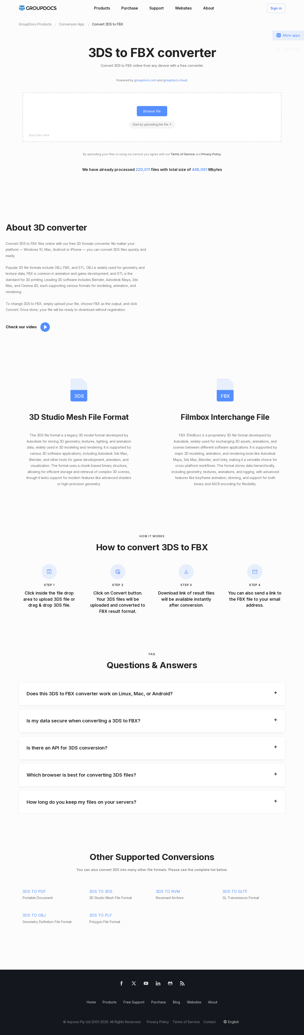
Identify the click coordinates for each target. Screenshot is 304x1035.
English (233, 1022)
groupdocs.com (145, 80)
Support (156, 8)
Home (91, 1002)
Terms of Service (183, 154)
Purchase (129, 8)
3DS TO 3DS (100, 891)
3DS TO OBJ (34, 915)
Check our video (21, 326)
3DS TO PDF (34, 891)
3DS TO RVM (168, 891)
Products (102, 8)
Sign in (276, 8)
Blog (176, 1002)
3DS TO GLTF (235, 891)
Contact (210, 1022)
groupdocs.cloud (175, 80)
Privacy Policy (211, 154)
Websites (183, 8)
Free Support (134, 1002)
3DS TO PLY (100, 915)
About (208, 8)
